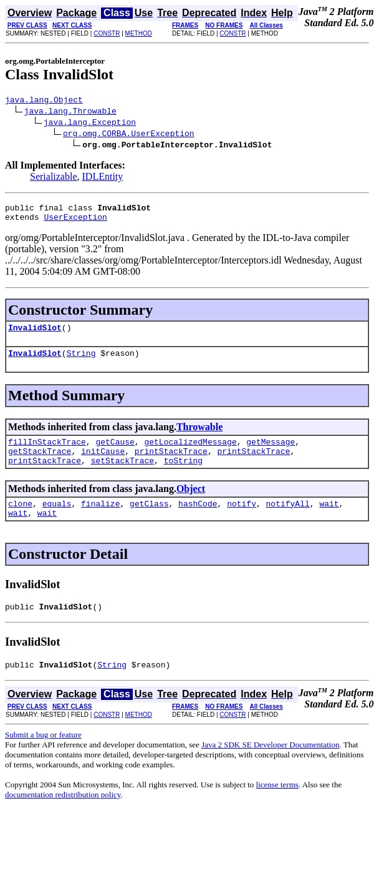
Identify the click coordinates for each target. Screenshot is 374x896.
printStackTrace (171, 464)
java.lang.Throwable (70, 112)
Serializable (53, 178)
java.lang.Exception (90, 123)
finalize (100, 520)
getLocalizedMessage (190, 452)
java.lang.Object (44, 101)
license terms (277, 807)
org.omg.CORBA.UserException (128, 134)
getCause (114, 452)
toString (183, 475)
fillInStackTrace (47, 452)
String (81, 362)
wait (328, 520)
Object (190, 503)
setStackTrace (122, 475)
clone (20, 520)
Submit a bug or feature (43, 757)
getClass (149, 520)
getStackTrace (39, 464)
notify (241, 520)
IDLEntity (102, 178)
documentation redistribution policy (62, 817)
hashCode (197, 520)
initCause (103, 464)
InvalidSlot (35, 334)
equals (57, 520)
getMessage (270, 452)
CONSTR (107, 33)
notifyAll (288, 520)
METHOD (138, 33)
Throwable (199, 436)
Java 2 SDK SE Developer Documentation (270, 767)
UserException (75, 222)
